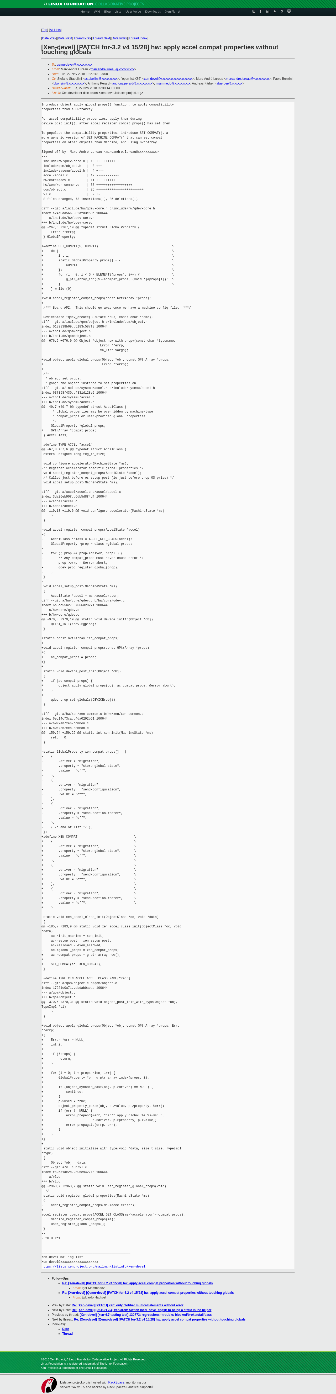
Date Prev (49, 38)
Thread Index (138, 38)
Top (44, 30)
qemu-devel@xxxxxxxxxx (74, 64)
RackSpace (116, 1382)
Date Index (119, 38)
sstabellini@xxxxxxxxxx (101, 79)
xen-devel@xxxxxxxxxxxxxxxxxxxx (168, 79)
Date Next (65, 38)
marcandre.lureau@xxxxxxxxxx (112, 69)
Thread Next (101, 38)
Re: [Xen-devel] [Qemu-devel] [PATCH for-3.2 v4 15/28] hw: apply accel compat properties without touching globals (148, 1293)
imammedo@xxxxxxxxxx (173, 83)
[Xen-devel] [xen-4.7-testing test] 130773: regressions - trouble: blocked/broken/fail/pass (146, 1315)
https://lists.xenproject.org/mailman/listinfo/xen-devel (93, 1266)
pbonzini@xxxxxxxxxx (69, 83)
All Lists (55, 30)
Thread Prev (82, 38)
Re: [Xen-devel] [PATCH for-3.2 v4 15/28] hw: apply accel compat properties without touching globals (137, 1283)
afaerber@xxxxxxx (230, 83)
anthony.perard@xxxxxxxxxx (132, 83)
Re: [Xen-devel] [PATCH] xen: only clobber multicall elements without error (127, 1305)
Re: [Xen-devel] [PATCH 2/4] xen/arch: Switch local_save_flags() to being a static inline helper (141, 1310)
